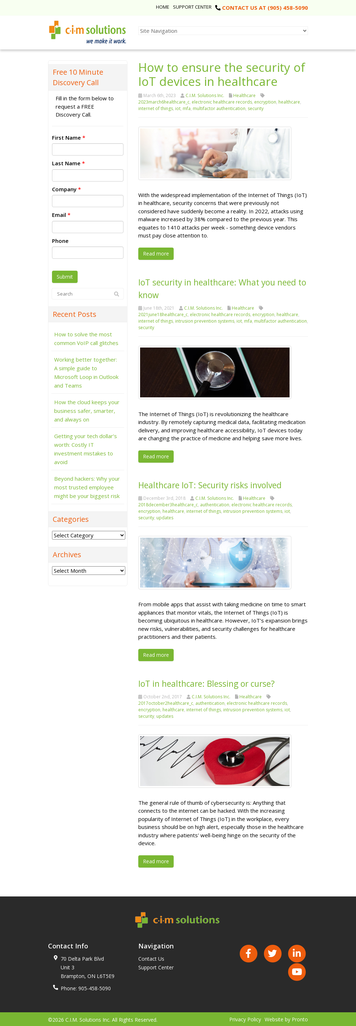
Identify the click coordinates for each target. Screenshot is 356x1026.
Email (61, 214)
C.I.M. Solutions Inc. (205, 95)
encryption (265, 102)
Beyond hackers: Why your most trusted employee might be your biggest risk (87, 487)
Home (162, 7)
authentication (214, 504)
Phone (60, 240)
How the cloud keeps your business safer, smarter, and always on (87, 410)
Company (66, 189)
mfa (187, 108)
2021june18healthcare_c (163, 314)
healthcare (289, 102)
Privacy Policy (245, 1018)
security (256, 108)
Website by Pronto (286, 1018)
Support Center (192, 7)
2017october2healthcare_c (165, 702)
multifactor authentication (219, 108)
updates (164, 517)
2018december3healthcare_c (168, 504)
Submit (65, 276)
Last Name (68, 163)
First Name (68, 137)
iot (178, 108)
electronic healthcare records (222, 102)
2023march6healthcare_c (164, 102)
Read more (156, 253)
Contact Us (151, 957)
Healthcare (244, 95)
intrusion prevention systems (204, 320)
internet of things (155, 108)
